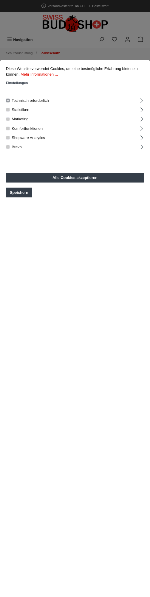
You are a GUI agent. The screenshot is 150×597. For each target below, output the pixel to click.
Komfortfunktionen (27, 129)
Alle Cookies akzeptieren (75, 179)
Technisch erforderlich (30, 102)
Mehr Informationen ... (39, 76)
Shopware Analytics (28, 139)
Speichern (19, 194)
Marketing (20, 120)
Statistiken (20, 111)
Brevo (16, 148)
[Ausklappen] (142, 101)
